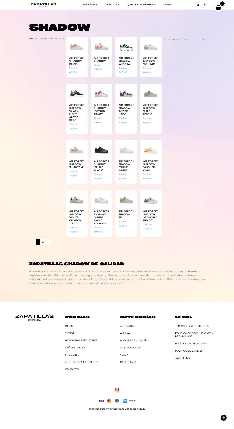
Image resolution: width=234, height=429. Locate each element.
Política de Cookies (189, 350)
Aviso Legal (183, 357)
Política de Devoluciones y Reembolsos (194, 335)
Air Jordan (128, 325)
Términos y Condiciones (192, 325)
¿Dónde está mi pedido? (81, 362)
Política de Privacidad (191, 343)
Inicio (69, 325)
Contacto (72, 369)
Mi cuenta (72, 354)
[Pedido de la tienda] (183, 39)
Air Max (125, 333)
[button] (198, 5)
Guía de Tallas (75, 347)
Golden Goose (130, 347)
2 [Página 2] (43, 242)
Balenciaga (128, 362)
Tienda (69, 333)
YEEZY (124, 354)
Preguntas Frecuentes (81, 340)
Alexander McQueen (134, 340)
